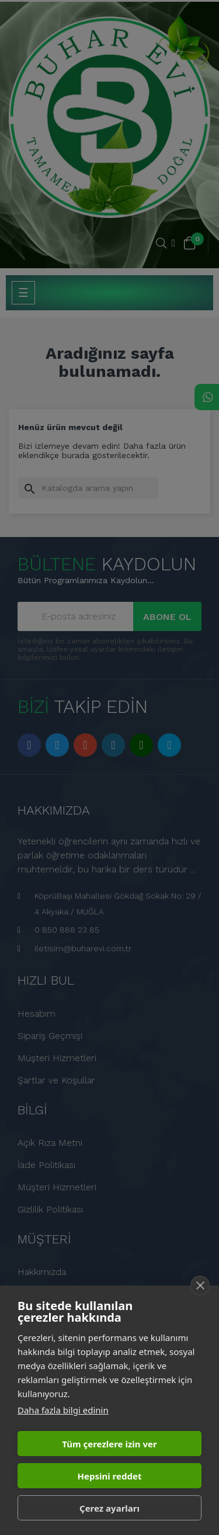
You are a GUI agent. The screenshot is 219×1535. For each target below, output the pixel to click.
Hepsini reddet (110, 1476)
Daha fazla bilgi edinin (63, 1410)
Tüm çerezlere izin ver (109, 1444)
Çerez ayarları (109, 1508)
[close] (200, 1285)
